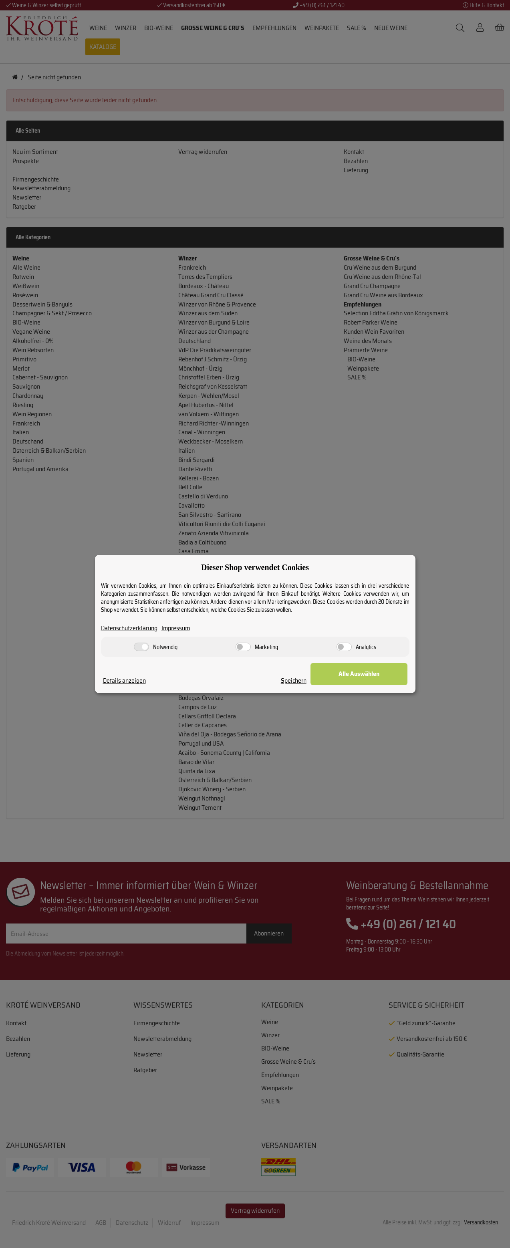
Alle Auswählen (367, 674)
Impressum (177, 628)
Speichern (310, 680)
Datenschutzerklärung (129, 628)
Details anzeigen (124, 680)
